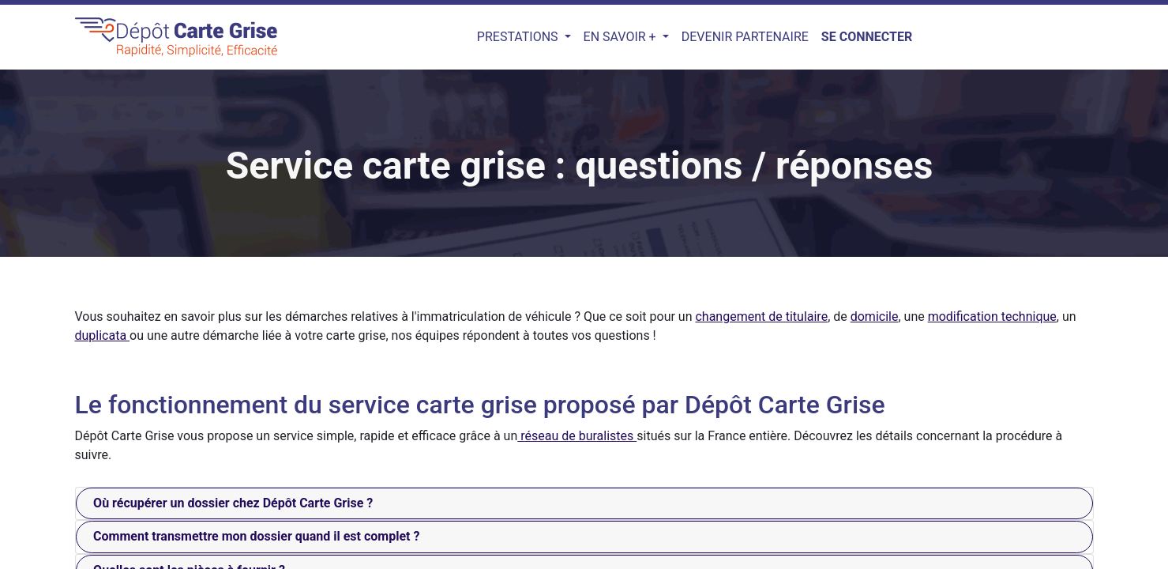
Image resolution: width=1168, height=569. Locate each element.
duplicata (102, 335)
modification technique (992, 316)
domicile (875, 316)
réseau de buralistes (577, 435)
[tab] (584, 503)
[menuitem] (745, 37)
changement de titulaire (761, 316)
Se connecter (866, 36)
